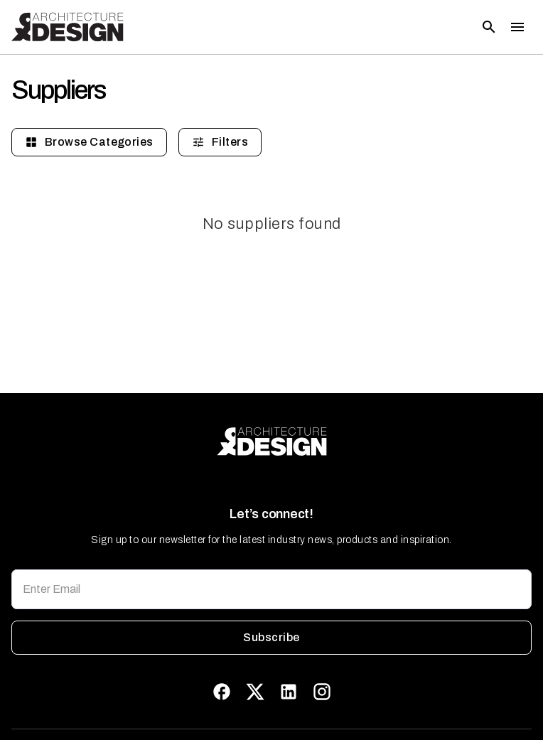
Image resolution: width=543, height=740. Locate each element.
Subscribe (271, 637)
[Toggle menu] (517, 27)
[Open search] (489, 27)
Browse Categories (89, 142)
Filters (220, 142)
